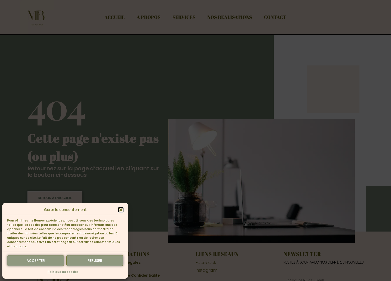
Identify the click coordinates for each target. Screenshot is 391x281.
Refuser (95, 260)
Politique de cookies (63, 272)
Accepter (36, 260)
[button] (120, 209)
